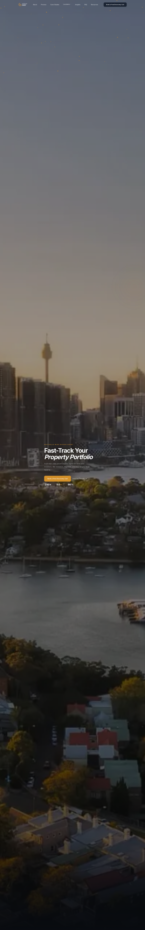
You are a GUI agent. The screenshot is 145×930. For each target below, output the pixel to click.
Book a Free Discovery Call (115, 4)
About (35, 4)
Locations (67, 4)
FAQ (85, 4)
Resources (94, 4)
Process (43, 4)
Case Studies (54, 4)
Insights (77, 4)
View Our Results (79, 478)
